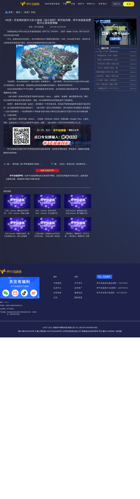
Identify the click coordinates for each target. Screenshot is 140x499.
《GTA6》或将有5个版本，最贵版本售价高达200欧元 (108, 68)
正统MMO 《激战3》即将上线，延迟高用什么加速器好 (108, 76)
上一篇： (23, 164)
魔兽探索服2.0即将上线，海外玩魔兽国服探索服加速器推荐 (108, 72)
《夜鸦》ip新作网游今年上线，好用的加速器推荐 (108, 60)
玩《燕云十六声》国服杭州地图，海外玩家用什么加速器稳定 (108, 51)
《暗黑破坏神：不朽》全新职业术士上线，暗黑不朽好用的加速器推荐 (108, 56)
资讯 (18, 12)
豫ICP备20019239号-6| (27, 331)
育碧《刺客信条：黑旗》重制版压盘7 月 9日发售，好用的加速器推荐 (108, 84)
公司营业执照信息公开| (71, 331)
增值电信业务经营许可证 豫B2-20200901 (98, 331)
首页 (10, 12)
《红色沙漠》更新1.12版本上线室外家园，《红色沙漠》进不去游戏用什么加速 (108, 64)
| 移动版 (118, 331)
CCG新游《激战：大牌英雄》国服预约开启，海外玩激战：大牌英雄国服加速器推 (108, 80)
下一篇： (69, 164)
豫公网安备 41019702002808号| (49, 331)
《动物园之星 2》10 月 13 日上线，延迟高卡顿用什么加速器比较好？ (108, 88)
